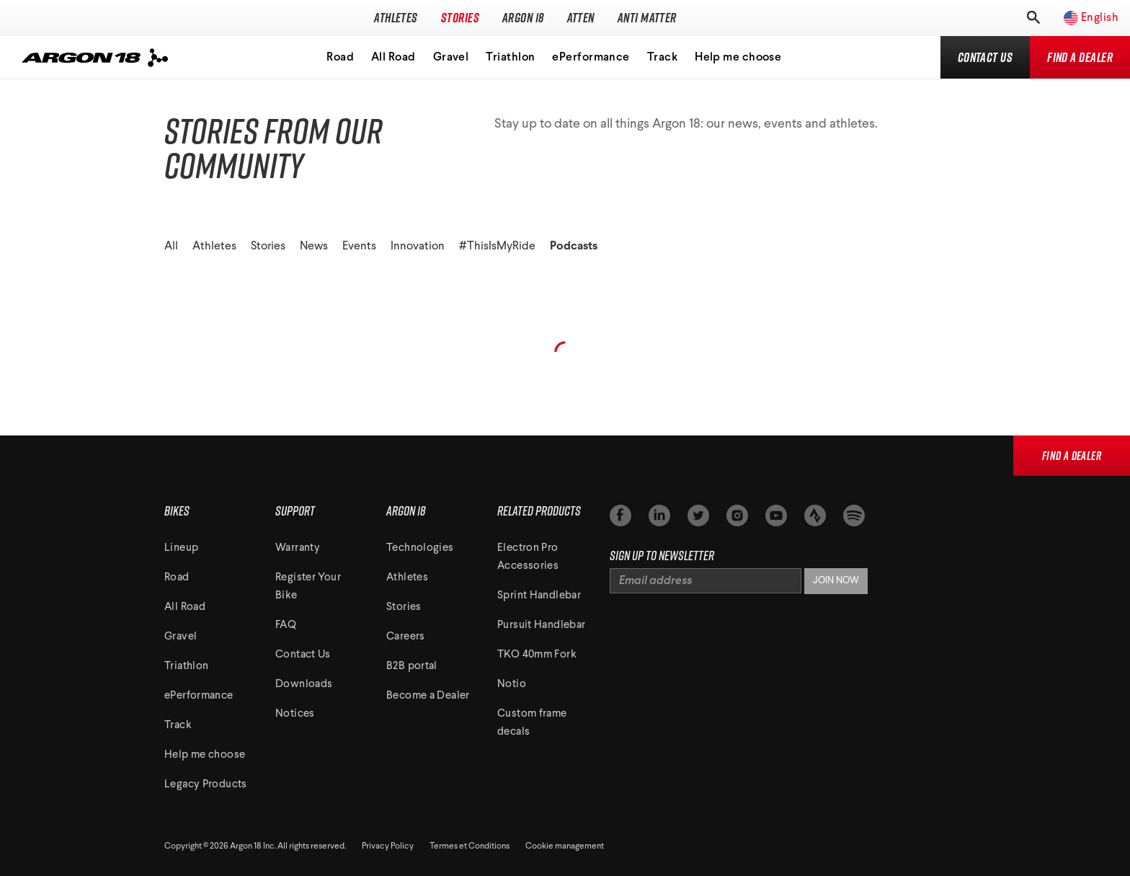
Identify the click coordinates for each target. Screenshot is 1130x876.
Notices (295, 714)
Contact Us (303, 655)
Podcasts (573, 246)
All (171, 246)
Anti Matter (647, 18)
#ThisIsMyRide (497, 246)
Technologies (420, 548)
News (314, 246)
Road (340, 57)
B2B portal (411, 666)
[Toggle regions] (1084, 18)
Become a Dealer (428, 696)
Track (662, 57)
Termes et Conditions (470, 846)
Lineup (181, 548)
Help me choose (738, 57)
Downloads (303, 684)
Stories (460, 18)
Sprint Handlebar (539, 595)
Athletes (396, 18)
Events (359, 246)
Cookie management (564, 846)
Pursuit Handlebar (541, 625)
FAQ (285, 625)
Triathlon (510, 57)
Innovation (418, 246)
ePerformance (590, 57)
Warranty (297, 548)
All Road (393, 57)
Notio (511, 684)
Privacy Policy (388, 846)
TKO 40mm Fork (537, 655)
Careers (405, 637)
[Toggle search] (1032, 18)
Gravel (451, 57)
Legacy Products (205, 784)
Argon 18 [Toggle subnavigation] (523, 18)
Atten (581, 18)
